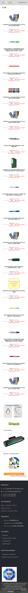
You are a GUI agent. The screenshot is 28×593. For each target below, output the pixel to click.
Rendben (17, 591)
